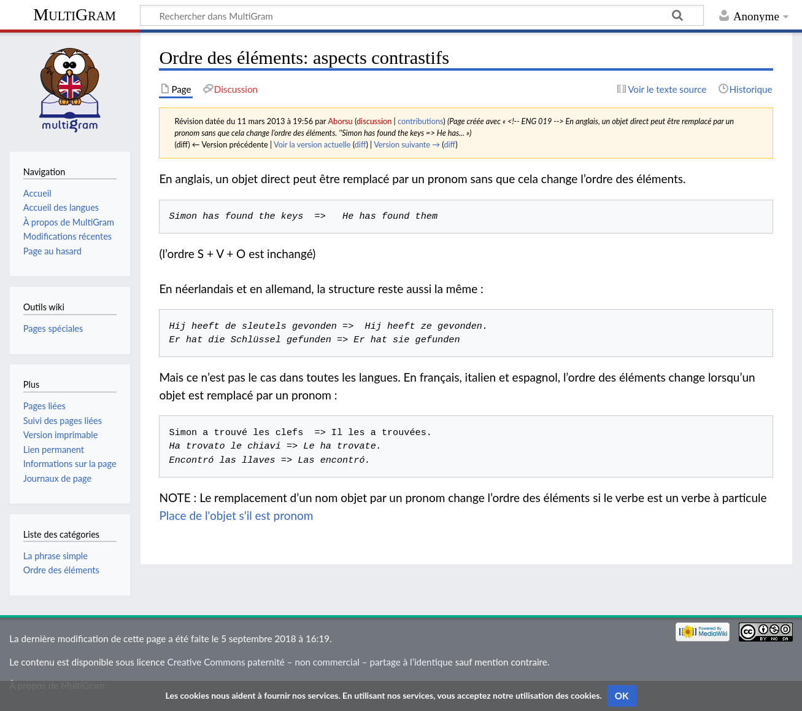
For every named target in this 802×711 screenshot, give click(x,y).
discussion (374, 121)
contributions (420, 121)
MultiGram (74, 14)
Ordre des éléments (61, 570)
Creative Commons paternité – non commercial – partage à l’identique (310, 661)
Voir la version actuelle (312, 144)
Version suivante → (407, 144)
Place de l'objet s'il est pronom (236, 515)
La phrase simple (55, 556)
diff (360, 144)
